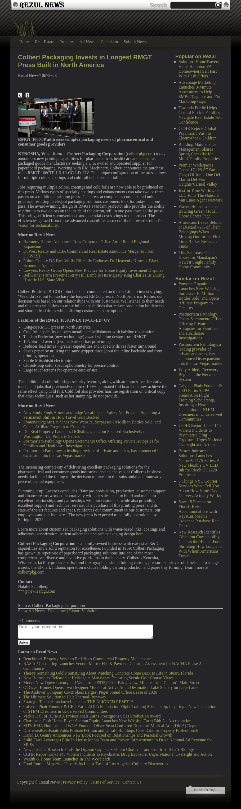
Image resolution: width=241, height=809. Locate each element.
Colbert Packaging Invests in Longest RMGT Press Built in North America (85, 61)
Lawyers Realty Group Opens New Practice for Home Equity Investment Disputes (93, 270)
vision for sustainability (38, 225)
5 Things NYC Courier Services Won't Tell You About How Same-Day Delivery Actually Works (199, 488)
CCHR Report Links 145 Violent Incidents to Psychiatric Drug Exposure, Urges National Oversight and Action (200, 435)
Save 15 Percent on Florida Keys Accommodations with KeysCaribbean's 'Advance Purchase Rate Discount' (199, 514)
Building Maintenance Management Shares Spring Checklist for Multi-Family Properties (199, 151)
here (140, 534)
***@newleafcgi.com (36, 591)
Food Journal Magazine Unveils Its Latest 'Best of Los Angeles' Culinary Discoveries (95, 764)
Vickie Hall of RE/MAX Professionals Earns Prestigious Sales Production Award (92, 716)
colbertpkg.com (140, 153)
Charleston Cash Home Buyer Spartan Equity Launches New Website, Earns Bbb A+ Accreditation (107, 721)
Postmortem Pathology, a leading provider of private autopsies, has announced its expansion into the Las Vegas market (200, 354)
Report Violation (83, 611)
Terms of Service (105, 782)
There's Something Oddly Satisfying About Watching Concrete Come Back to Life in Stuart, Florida (108, 673)
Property (67, 42)
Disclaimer (57, 611)
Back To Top (205, 790)
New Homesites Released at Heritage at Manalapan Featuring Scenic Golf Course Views (98, 678)
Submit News (135, 42)
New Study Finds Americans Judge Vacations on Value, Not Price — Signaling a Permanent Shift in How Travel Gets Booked (91, 414)
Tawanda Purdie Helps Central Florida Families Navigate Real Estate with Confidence (200, 115)
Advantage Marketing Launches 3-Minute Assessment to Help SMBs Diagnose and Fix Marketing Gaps (199, 92)
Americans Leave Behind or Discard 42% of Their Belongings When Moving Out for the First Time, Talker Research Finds (200, 234)
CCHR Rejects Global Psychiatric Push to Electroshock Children (197, 133)
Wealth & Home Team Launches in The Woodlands (66, 759)
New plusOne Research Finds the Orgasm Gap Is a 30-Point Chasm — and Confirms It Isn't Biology (108, 749)
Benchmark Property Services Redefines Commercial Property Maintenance (88, 659)
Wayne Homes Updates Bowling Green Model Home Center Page (198, 211)
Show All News (31, 611)
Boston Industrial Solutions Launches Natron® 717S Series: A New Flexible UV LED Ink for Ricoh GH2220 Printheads (199, 463)
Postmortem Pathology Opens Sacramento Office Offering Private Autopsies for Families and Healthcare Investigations (200, 326)
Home (24, 42)
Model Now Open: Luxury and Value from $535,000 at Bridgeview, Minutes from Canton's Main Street (111, 682)
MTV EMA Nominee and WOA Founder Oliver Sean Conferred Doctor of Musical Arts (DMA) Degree (111, 725)
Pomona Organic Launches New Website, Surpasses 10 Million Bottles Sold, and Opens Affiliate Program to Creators (199, 296)
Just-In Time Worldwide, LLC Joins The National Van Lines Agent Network (200, 195)
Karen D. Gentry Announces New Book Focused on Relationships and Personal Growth (97, 735)
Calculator (110, 42)
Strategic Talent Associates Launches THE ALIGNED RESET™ (78, 701)
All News (87, 42)
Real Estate (44, 42)
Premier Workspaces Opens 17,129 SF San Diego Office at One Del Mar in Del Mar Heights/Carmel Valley (199, 174)
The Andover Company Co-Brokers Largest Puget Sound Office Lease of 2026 (90, 692)
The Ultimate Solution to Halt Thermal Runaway (64, 697)
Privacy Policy (75, 782)
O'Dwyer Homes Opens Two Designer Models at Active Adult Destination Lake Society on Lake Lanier (111, 687)
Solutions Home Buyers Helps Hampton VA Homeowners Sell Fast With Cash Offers (198, 68)
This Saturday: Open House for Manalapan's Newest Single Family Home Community (198, 259)
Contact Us (131, 782)
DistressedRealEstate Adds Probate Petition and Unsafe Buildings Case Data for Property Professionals (111, 730)
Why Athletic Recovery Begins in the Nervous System (198, 375)
